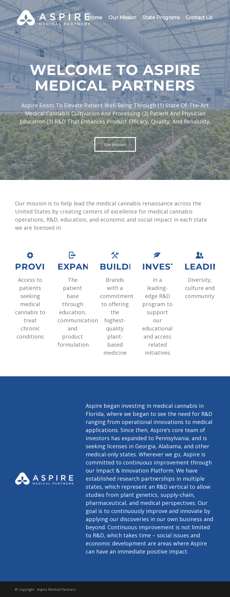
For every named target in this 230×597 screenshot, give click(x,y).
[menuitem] (95, 17)
